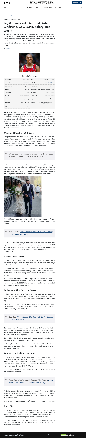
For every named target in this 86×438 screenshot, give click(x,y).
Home (5, 16)
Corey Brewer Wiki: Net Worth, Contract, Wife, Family (31, 381)
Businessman (48, 7)
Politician (58, 7)
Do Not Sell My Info (19, 435)
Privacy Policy (18, 434)
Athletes (38, 7)
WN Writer (8, 49)
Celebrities (30, 7)
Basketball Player (50, 82)
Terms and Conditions (8, 434)
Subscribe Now (77, 2)
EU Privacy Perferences (9, 435)
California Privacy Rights (45, 434)
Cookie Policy (25, 434)
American (26, 82)
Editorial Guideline (34, 434)
